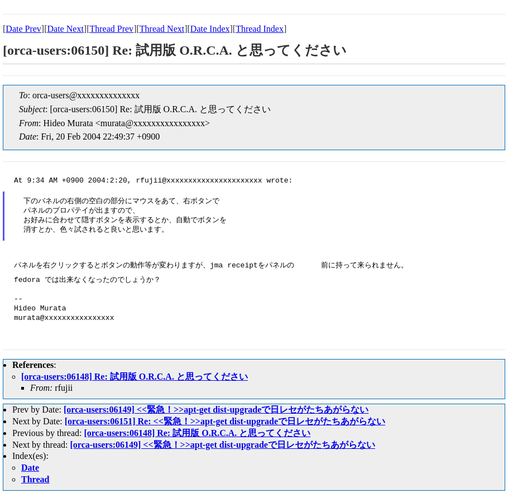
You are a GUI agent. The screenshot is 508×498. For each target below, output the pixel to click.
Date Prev (23, 28)
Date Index (210, 28)
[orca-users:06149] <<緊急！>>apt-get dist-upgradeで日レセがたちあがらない (216, 409)
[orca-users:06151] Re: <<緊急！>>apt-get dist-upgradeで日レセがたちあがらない (225, 421)
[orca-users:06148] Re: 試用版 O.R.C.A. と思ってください (134, 376)
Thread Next (162, 28)
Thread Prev (111, 28)
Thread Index (260, 28)
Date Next (65, 28)
